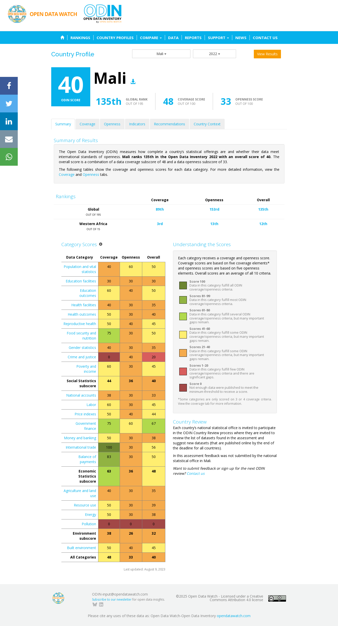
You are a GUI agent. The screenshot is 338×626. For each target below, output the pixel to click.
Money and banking (80, 437)
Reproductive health (79, 323)
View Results (267, 54)
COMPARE (151, 37)
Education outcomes (87, 293)
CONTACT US (265, 37)
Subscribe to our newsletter (112, 599)
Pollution (89, 523)
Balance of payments (87, 459)
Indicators (137, 124)
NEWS (240, 37)
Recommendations (169, 124)
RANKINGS (80, 37)
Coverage (87, 124)
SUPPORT (218, 37)
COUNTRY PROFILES (115, 37)
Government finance (86, 426)
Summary (63, 124)
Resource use (85, 505)
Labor (91, 404)
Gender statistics (82, 347)
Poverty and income (86, 369)
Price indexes (85, 414)
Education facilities (81, 281)
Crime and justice (82, 356)
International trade (81, 447)
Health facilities (83, 304)
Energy (90, 514)
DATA (173, 37)
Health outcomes (82, 314)
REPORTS (193, 37)
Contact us (196, 473)
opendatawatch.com (234, 615)
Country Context (207, 124)
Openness (112, 124)
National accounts (81, 395)
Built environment (81, 547)
